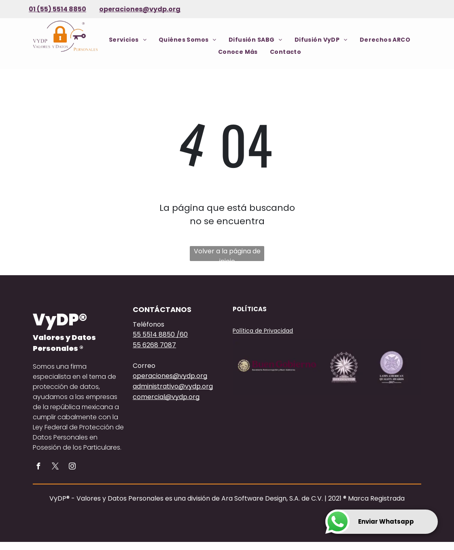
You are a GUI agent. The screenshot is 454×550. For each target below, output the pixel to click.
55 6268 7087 (154, 345)
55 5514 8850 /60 (160, 334)
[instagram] (72, 467)
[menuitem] (128, 40)
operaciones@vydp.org (139, 9)
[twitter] (55, 467)
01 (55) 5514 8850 (57, 9)
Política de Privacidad (263, 331)
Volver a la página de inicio (227, 253)
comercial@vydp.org (166, 396)
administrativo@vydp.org (173, 386)
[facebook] (38, 467)
